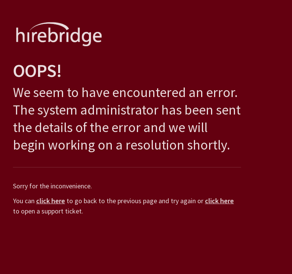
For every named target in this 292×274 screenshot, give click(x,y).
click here (49, 200)
